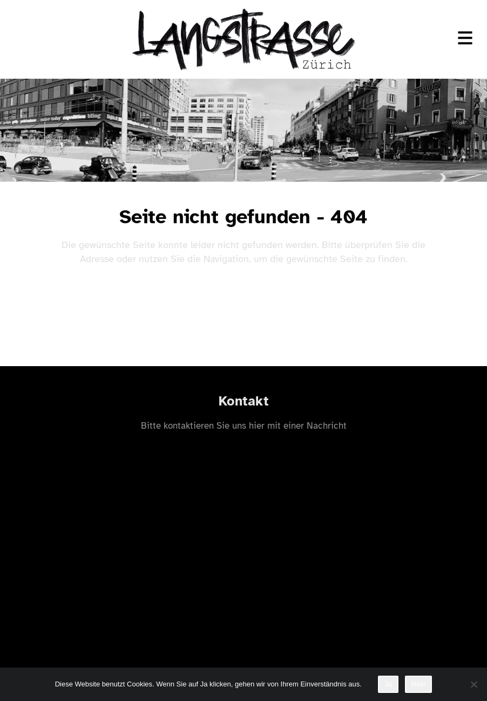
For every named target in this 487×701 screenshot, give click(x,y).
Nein (418, 684)
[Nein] (473, 684)
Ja (388, 684)
